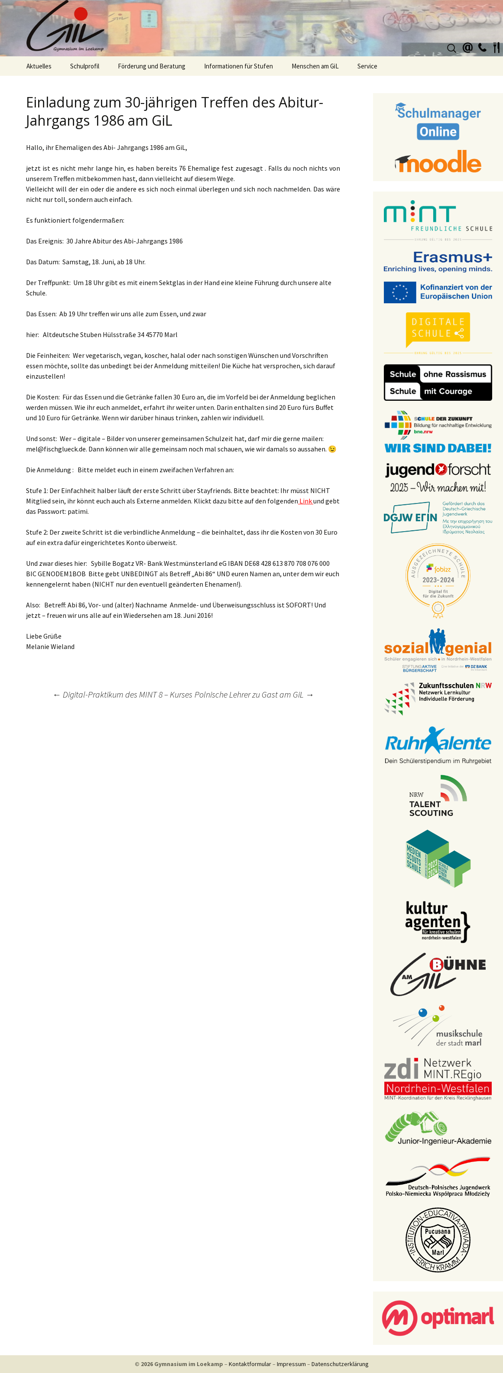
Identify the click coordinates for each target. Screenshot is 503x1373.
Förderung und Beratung (151, 66)
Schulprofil (84, 66)
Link (305, 501)
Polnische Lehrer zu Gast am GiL (254, 694)
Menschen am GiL (315, 66)
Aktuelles (39, 66)
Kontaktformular (250, 1364)
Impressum (291, 1364)
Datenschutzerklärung (340, 1364)
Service (367, 66)
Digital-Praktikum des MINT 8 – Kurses (122, 694)
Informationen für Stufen (238, 66)
